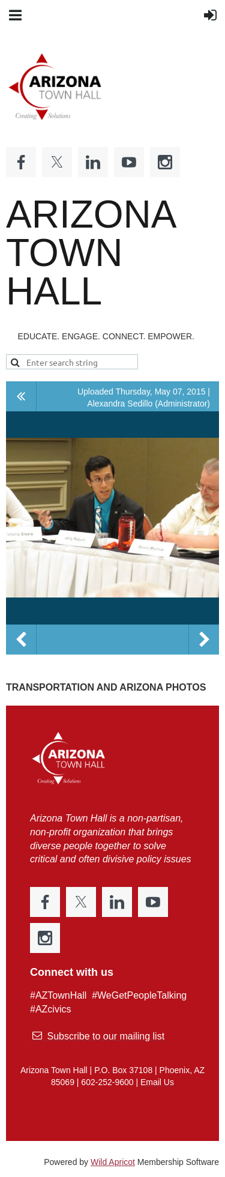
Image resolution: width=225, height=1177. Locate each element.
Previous (21, 640)
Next (204, 640)
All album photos (21, 396)
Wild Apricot (113, 1162)
